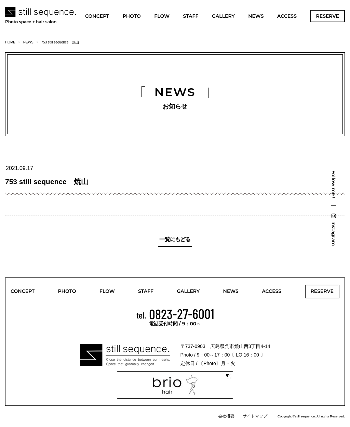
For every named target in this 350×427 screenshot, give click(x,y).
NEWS (256, 16)
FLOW (162, 16)
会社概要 (226, 416)
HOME (10, 42)
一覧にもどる (174, 239)
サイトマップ (255, 416)
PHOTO (132, 16)
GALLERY (223, 16)
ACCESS (287, 16)
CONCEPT (97, 16)
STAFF (190, 16)
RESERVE (327, 16)
